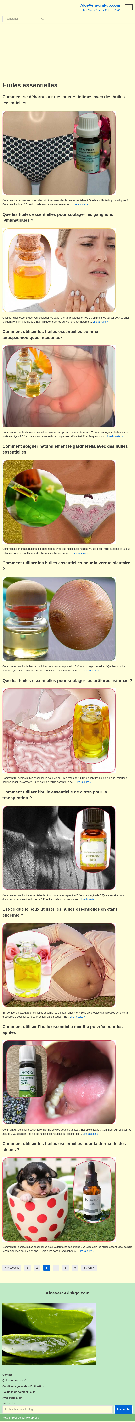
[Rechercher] (20, 19)
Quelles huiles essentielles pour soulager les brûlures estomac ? (67, 680)
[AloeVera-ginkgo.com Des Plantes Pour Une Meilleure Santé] (100, 7)
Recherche (8, 1404)
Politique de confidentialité (18, 1392)
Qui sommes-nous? (14, 1381)
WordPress (32, 1418)
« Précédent (12, 1268)
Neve (5, 1418)
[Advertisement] (67, 47)
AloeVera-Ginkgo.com (67, 1294)
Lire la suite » (81, 204)
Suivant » (89, 1268)
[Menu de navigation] (129, 7)
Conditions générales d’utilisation (23, 1387)
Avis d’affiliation (12, 1398)
